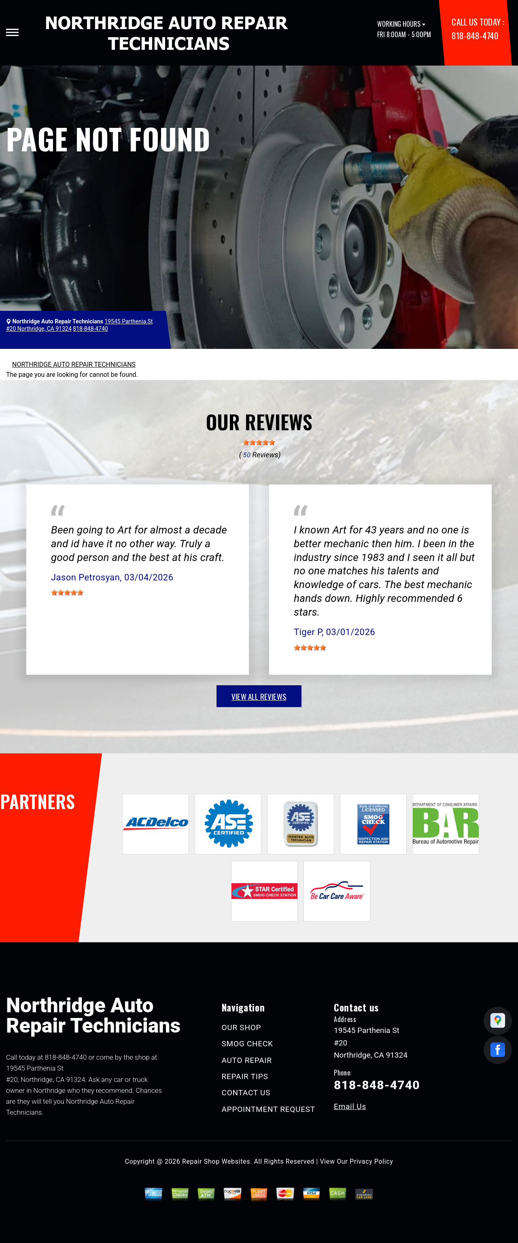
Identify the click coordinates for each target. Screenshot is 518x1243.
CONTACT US (246, 1092)
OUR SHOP (241, 1027)
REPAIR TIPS (245, 1076)
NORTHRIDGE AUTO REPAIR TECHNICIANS (74, 364)
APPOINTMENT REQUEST (268, 1109)
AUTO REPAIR (247, 1060)
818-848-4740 (475, 35)
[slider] (259, 442)
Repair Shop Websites (216, 1161)
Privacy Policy (371, 1161)
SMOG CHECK (247, 1043)
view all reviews (259, 696)
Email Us (350, 1106)
